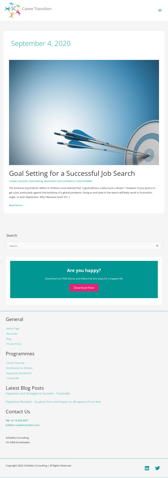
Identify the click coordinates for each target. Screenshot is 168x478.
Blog (8, 339)
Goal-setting (36, 181)
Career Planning (15, 363)
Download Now (84, 287)
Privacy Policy (13, 344)
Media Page (12, 328)
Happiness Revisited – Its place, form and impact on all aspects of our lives (53, 402)
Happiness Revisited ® (18, 373)
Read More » (16, 205)
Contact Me (12, 378)
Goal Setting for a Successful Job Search (72, 173)
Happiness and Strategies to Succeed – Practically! (38, 393)
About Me (11, 333)
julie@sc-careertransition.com (22, 425)
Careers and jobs (18, 181)
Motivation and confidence (59, 181)
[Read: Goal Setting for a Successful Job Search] (84, 112)
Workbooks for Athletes (19, 368)
